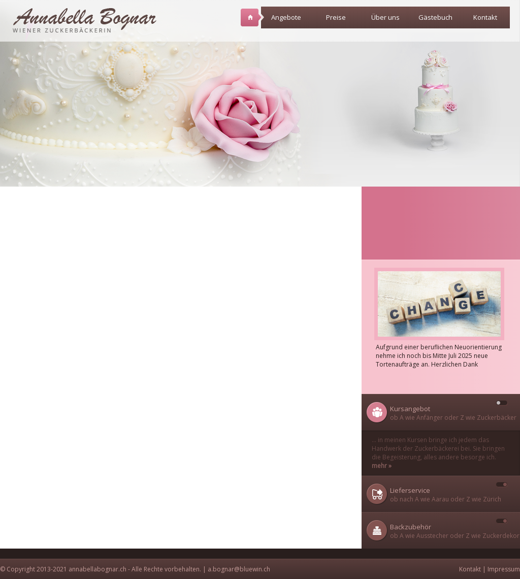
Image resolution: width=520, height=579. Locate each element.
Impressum (504, 569)
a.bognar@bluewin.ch (239, 569)
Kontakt (485, 17)
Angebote (286, 20)
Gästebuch (435, 17)
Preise (341, 20)
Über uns (388, 20)
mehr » (382, 465)
